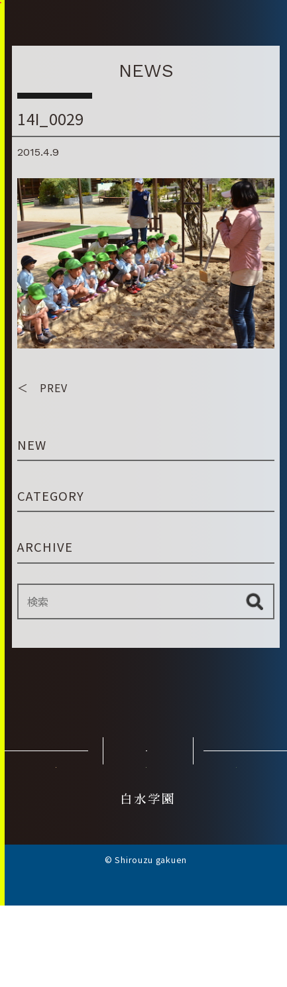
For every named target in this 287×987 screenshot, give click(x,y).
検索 (254, 616)
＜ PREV (42, 402)
